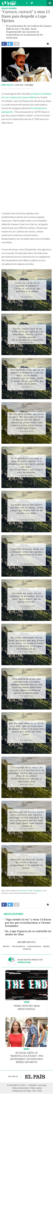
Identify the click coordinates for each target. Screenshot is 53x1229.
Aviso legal (42, 1085)
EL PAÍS (35, 1076)
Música (46, 946)
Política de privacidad (20, 1088)
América (27, 949)
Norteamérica (18, 946)
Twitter (30, 890)
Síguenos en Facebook (26, 2)
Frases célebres (9, 8)
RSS (34, 1090)
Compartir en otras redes (17, 44)
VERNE (26, 1002)
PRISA (39, 1090)
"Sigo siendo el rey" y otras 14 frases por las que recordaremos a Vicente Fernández (28, 923)
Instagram (38, 890)
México (6, 946)
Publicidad (32, 1085)
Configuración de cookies (21, 1090)
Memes (27, 1049)
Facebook (23, 890)
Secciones (50, 3)
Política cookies (36, 1088)
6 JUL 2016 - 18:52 (24, 85)
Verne (8, 3)
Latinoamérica (34, 946)
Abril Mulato (7, 85)
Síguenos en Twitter (31, 2)
